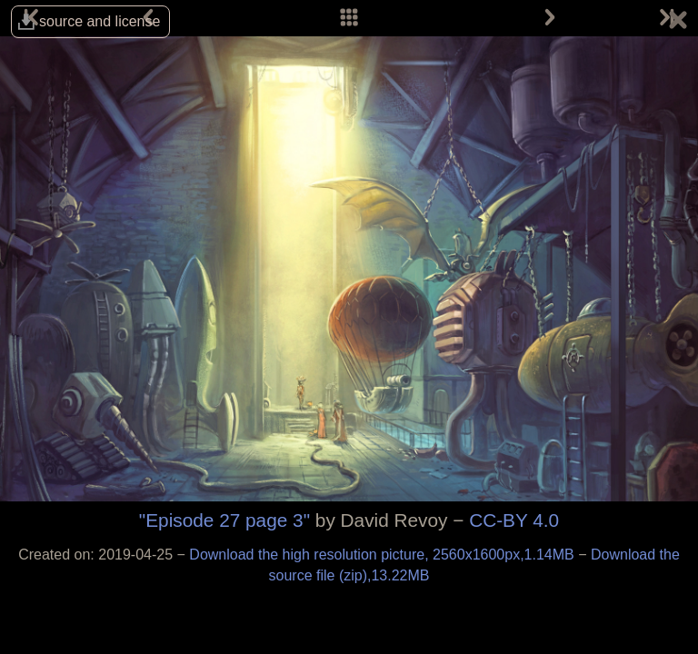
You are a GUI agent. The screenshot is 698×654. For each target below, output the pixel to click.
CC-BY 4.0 (514, 520)
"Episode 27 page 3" (224, 520)
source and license (99, 21)
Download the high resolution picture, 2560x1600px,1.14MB (383, 554)
